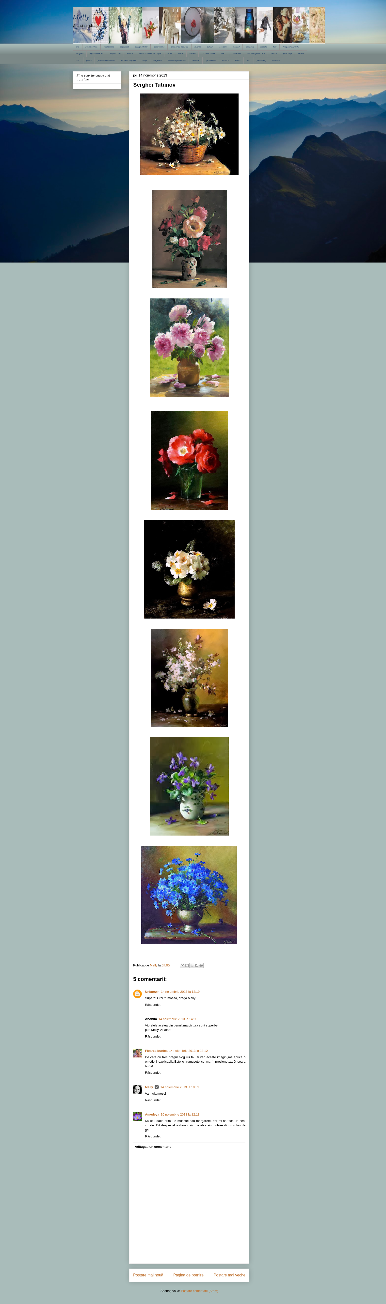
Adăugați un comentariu (153, 1147)
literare (192, 53)
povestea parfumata (106, 60)
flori (274, 47)
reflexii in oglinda (128, 60)
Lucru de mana (208, 53)
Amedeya (152, 1114)
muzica (274, 53)
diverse (197, 47)
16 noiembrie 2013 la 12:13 (180, 1114)
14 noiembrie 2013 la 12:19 (180, 992)
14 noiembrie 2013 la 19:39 (180, 1087)
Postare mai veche (229, 1275)
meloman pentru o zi (256, 53)
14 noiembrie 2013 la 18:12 (188, 1051)
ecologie (223, 47)
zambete (276, 60)
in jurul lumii (115, 53)
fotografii (79, 53)
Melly (81, 17)
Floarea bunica (156, 1051)
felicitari (236, 47)
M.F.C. (224, 53)
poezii (89, 60)
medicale (237, 53)
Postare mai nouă (148, 1275)
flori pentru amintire (291, 47)
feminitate (250, 47)
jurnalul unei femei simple (150, 53)
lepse (169, 53)
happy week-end (97, 53)
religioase (157, 60)
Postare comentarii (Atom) (199, 1291)
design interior (141, 47)
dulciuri (210, 47)
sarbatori (195, 60)
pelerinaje (287, 53)
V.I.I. (249, 60)
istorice (130, 53)
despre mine (159, 47)
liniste (180, 53)
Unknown (152, 992)
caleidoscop (109, 47)
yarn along (261, 60)
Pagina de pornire (188, 1275)
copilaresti (124, 47)
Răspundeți (153, 1005)
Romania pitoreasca (177, 60)
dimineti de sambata (179, 47)
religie (144, 60)
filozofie (263, 47)
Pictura (301, 53)
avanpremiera (91, 47)
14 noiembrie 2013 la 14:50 (177, 1019)
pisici (78, 60)
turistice (225, 60)
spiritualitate (211, 60)
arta (77, 47)
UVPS (238, 60)
